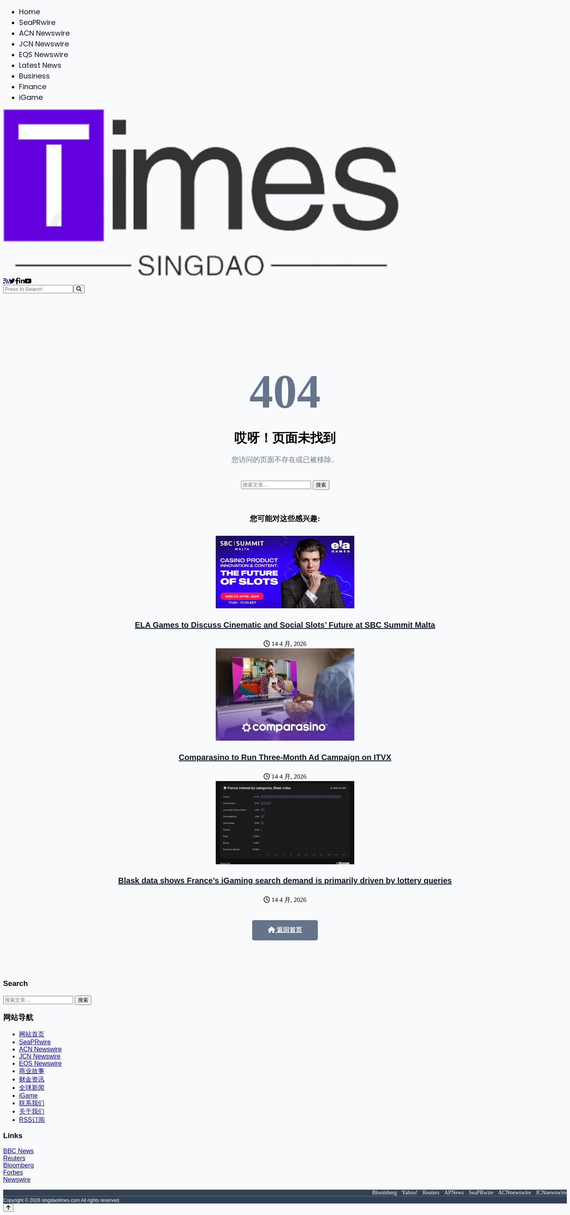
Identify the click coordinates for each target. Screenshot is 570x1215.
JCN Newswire (44, 44)
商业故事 (31, 1071)
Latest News (40, 65)
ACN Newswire (44, 33)
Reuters (14, 1158)
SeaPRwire (37, 22)
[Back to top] (8, 1208)
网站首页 (31, 1034)
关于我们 (31, 1111)
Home (29, 12)
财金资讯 (31, 1079)
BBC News (18, 1151)
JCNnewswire (551, 1193)
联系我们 (31, 1103)
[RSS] (6, 281)
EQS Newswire (43, 54)
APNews (454, 1193)
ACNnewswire (514, 1193)
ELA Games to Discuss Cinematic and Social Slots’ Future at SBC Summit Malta (285, 625)
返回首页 (285, 930)
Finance (32, 87)
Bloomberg (18, 1165)
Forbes (13, 1172)
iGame (31, 97)
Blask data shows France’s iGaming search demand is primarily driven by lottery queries (285, 880)
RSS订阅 (32, 1119)
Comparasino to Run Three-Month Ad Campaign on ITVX (285, 757)
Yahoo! (410, 1193)
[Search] (79, 289)
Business (34, 76)
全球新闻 (31, 1087)
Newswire (16, 1179)
